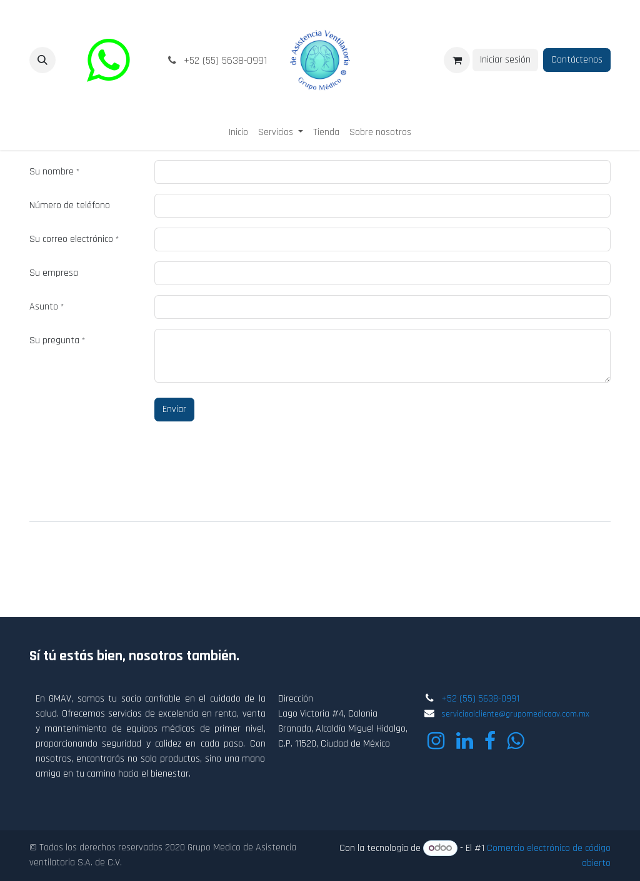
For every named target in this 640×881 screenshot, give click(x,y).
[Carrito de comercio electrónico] (457, 60)
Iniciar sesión (505, 59)
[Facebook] (490, 740)
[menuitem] (238, 132)
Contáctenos (576, 59)
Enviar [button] (174, 409)
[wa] (108, 60)
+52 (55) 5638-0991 (480, 698)
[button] (42, 60)
